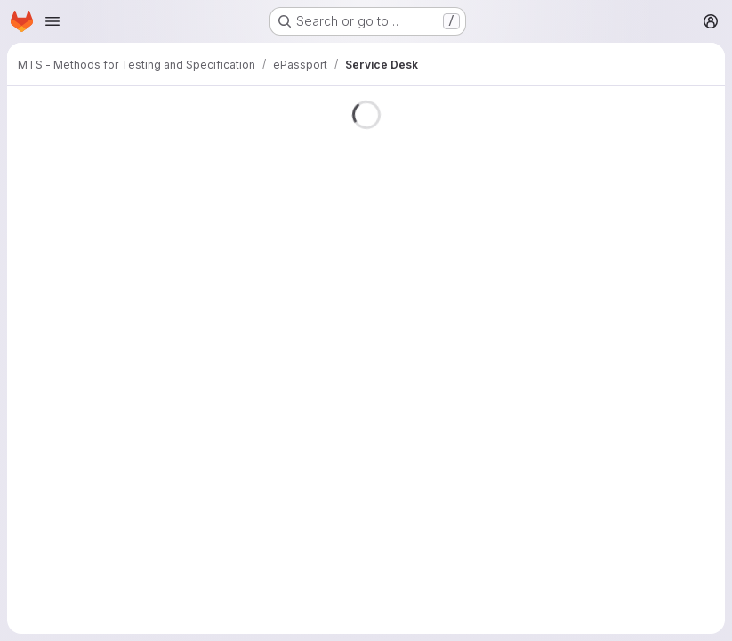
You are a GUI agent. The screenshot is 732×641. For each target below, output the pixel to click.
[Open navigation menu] (52, 21)
